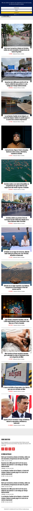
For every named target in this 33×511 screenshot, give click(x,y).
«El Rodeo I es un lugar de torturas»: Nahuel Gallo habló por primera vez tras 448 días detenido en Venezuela (16, 253)
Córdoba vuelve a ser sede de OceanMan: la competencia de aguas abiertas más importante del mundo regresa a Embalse (16, 185)
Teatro (10, 155)
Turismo (10, 291)
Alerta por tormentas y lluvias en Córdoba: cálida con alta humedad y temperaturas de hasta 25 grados (16, 50)
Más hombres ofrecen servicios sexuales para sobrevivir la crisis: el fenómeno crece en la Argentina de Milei (16, 355)
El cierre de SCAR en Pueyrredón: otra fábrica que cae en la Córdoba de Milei (17, 388)
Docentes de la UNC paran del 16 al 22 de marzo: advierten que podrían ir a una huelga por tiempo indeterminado (16, 84)
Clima (10, 53)
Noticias (10, 325)
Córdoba (10, 87)
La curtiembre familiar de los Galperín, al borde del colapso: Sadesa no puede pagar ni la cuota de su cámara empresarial (16, 118)
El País (10, 121)
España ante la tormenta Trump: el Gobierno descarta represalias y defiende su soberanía (16, 421)
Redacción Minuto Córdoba (18, 53)
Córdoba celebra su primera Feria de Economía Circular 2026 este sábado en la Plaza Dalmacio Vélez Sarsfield (16, 219)
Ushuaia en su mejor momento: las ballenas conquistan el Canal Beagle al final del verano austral (16, 287)
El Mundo (11, 425)
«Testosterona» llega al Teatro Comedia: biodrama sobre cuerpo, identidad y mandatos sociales (16, 151)
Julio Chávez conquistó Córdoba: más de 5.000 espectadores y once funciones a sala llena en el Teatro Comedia (16, 321)
